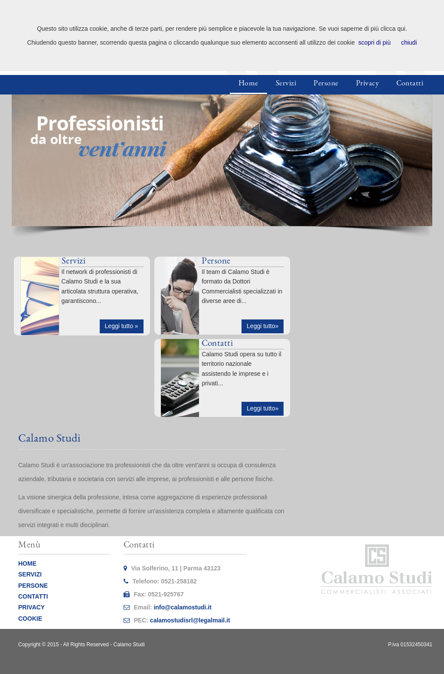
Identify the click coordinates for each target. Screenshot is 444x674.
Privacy (367, 84)
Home (248, 84)
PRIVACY (31, 607)
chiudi (409, 42)
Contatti (409, 84)
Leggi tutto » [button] (121, 325)
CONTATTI (33, 596)
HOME (27, 563)
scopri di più (374, 42)
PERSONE (33, 585)
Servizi (286, 84)
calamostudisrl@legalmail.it (190, 620)
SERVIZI (30, 574)
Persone (326, 84)
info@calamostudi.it (182, 607)
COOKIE (30, 618)
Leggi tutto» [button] (262, 325)
